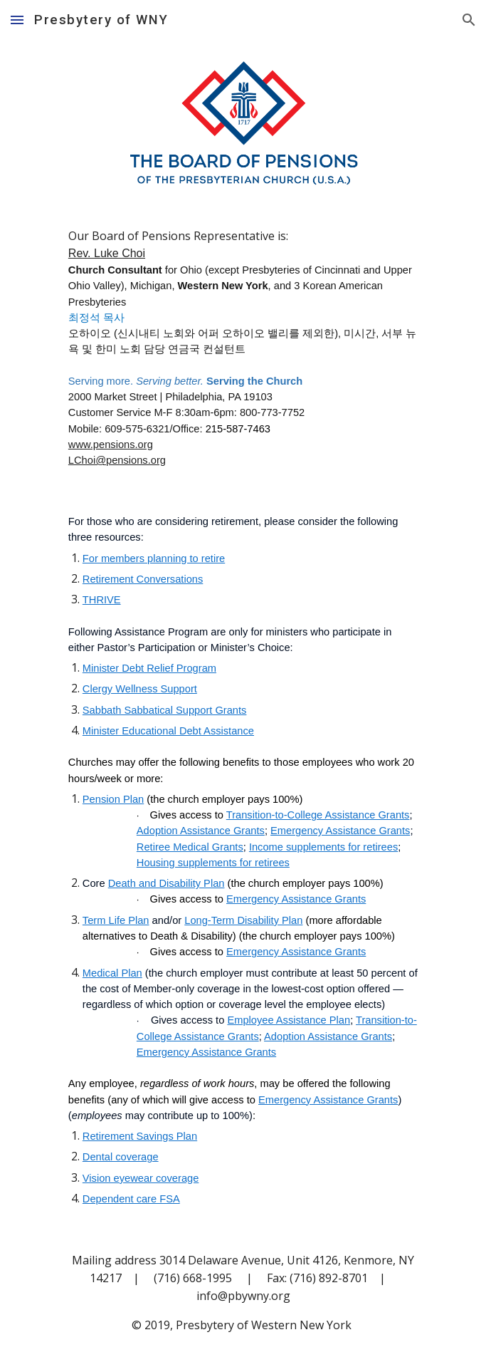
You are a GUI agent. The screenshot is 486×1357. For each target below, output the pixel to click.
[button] (17, 19)
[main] (243, 347)
